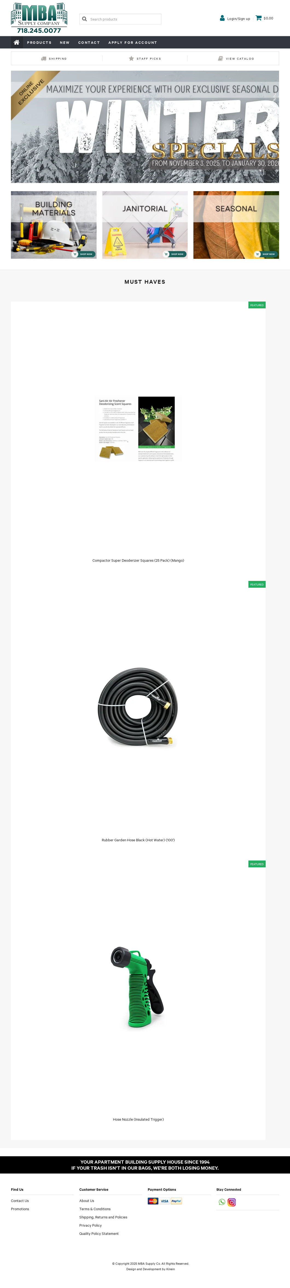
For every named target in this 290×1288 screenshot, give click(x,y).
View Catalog (240, 58)
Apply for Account (133, 42)
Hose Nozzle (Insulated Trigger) (138, 1119)
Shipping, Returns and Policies (103, 1216)
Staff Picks (149, 58)
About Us (86, 1200)
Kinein (170, 1269)
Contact (89, 42)
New (65, 42)
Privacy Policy (90, 1225)
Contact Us (20, 1200)
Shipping (58, 58)
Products (39, 42)
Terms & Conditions (95, 1208)
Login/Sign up (238, 18)
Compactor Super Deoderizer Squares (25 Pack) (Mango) (138, 560)
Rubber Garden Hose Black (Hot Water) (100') (138, 839)
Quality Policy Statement (99, 1233)
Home (17, 42)
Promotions (20, 1208)
